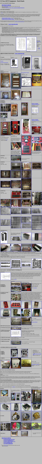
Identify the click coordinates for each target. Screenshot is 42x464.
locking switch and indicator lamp (19, 21)
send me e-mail (6, 6)
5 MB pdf (13, 386)
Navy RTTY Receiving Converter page (9, 439)
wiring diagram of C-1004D (35, 364)
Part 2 (39, 48)
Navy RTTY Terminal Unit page (8, 440)
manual (7, 139)
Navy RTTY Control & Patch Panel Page (9, 441)
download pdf (38, 41)
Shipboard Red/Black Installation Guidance (8, 18)
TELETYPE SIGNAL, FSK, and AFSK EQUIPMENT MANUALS (14, 7)
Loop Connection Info (13, 24)
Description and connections (4, 62)
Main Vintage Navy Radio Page (6, 4)
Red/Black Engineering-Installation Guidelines (8, 19)
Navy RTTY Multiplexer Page (8, 442)
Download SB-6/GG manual (25, 72)
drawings (15, 279)
